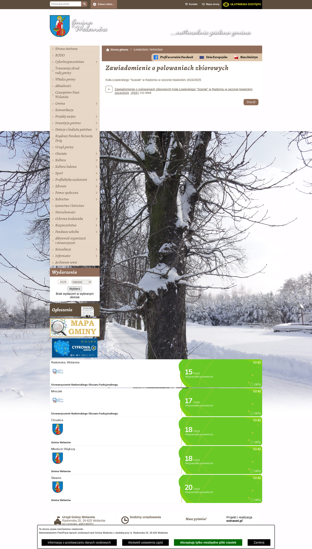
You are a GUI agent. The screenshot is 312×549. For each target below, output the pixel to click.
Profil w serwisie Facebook (176, 57)
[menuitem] (75, 49)
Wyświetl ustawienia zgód (145, 542)
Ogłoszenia (73, 311)
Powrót (251, 102)
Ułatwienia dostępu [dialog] (245, 4)
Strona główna (119, 49)
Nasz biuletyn (249, 57)
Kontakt (193, 4)
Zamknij (259, 542)
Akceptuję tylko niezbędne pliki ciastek (208, 542)
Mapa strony (212, 4)
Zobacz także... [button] (106, 4)
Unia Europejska (216, 57)
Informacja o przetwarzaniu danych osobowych (79, 542)
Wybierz (74, 288)
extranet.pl (234, 521)
